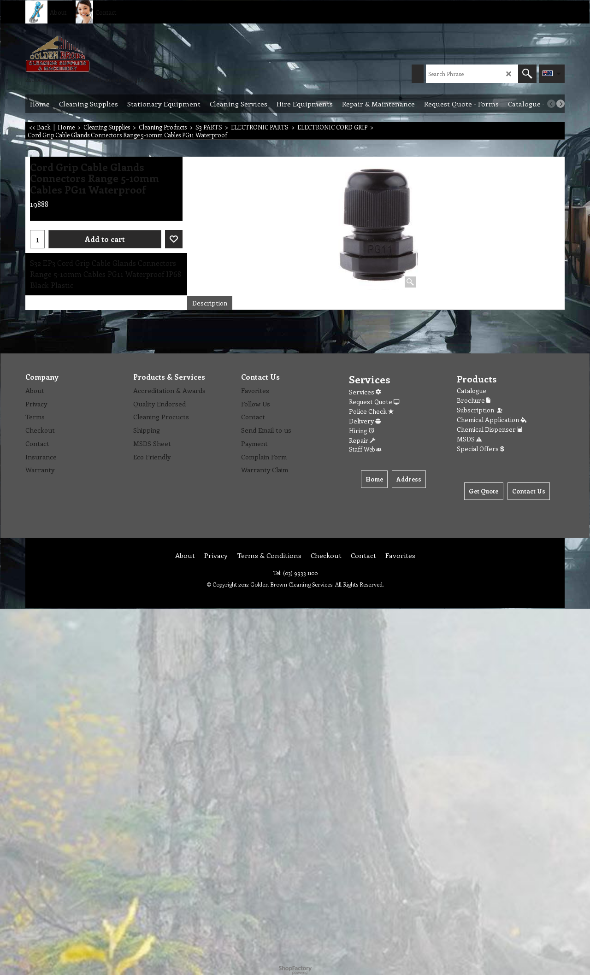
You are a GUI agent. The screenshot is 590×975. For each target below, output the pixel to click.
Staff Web (365, 449)
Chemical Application (491, 419)
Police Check (371, 411)
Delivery (365, 421)
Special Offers (480, 448)
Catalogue (471, 390)
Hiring (361, 430)
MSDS (469, 439)
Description (209, 303)
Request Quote (374, 401)
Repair (362, 440)
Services (365, 392)
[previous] (551, 104)
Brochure (473, 400)
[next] (560, 104)
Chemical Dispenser (489, 429)
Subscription (480, 409)
